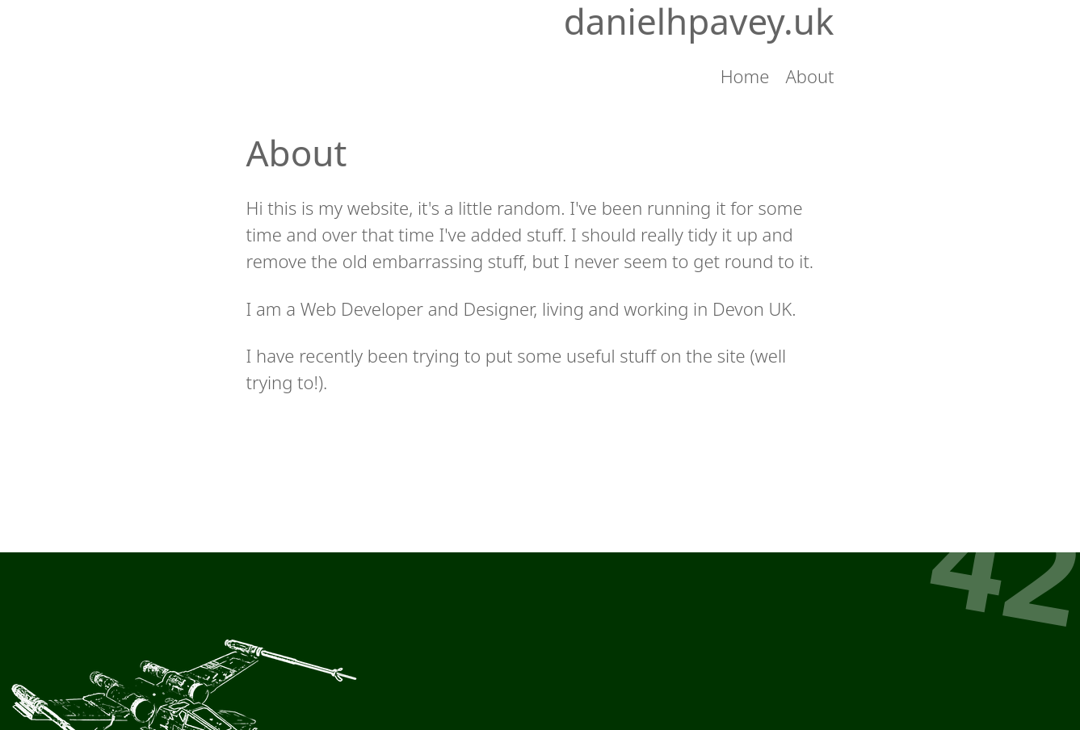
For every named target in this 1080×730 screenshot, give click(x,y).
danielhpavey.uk (699, 21)
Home (745, 76)
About (809, 76)
